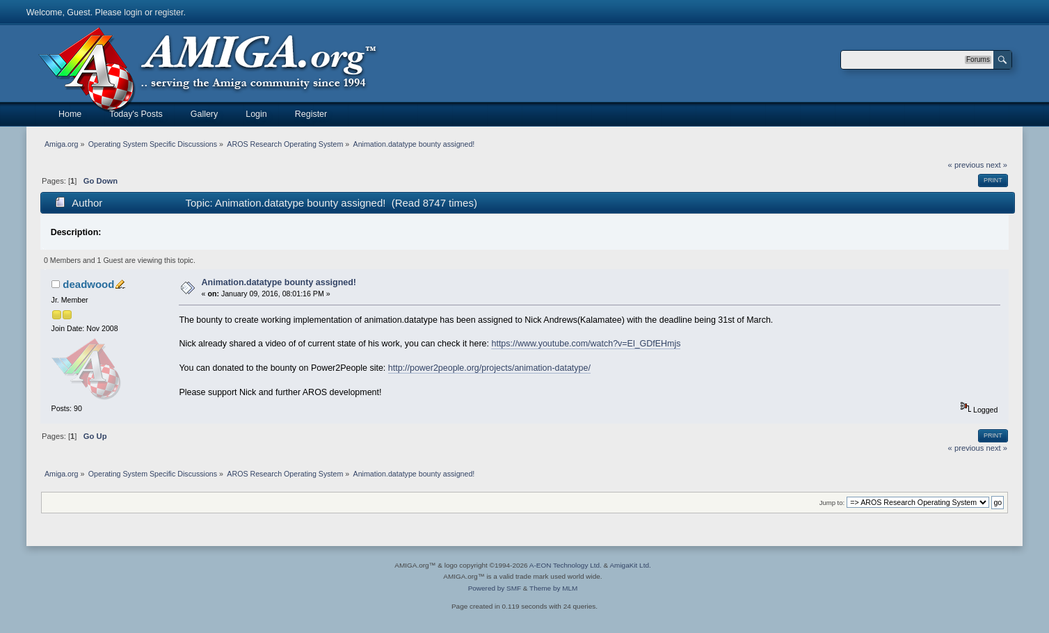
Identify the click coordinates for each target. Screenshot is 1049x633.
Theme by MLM (553, 588)
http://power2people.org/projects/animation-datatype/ (489, 368)
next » (997, 165)
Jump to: (832, 502)
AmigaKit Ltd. (629, 565)
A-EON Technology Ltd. (565, 565)
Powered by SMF (494, 588)
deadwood (88, 284)
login (133, 12)
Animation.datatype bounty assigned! (279, 282)
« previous (966, 165)
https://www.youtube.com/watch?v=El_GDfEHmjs (585, 343)
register (169, 12)
